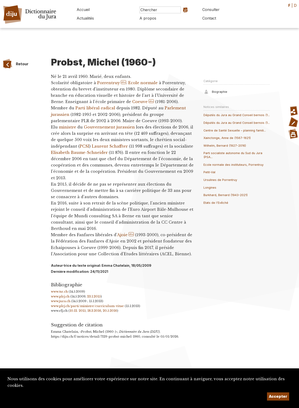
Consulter (211, 9)
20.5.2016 (110, 310)
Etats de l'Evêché (215, 202)
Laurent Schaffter (110, 146)
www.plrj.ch (60, 296)
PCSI (84, 146)
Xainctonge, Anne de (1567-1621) (227, 138)
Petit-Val (209, 172)
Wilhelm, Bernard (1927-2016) (224, 145)
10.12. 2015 (78, 310)
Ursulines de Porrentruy (220, 180)
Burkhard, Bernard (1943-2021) (225, 195)
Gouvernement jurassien (109, 127)
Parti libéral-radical (95, 108)
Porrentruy (108, 82)
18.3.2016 (94, 310)
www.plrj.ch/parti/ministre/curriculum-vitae (87, 306)
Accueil (83, 9)
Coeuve (140, 101)
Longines (209, 187)
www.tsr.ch (59, 291)
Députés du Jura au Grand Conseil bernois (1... (236, 115)
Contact (209, 18)
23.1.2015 (94, 296)
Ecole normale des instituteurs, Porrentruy (233, 164)
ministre (67, 127)
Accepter (278, 396)
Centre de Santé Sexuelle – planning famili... (234, 130)
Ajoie (122, 234)
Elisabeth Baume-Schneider (79, 152)
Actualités (85, 18)
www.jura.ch (60, 301)
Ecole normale (142, 82)
